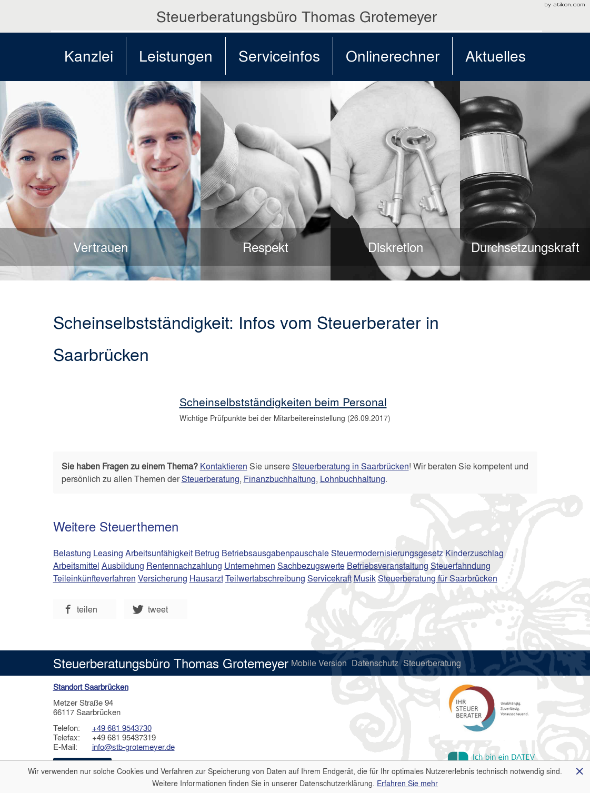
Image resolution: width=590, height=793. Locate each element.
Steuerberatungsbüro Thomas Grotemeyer (296, 16)
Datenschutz (376, 663)
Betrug (207, 553)
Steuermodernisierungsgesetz (387, 553)
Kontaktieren (223, 466)
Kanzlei (88, 55)
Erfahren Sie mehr (407, 783)
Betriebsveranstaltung (387, 565)
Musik (365, 578)
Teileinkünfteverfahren (94, 578)
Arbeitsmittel (76, 565)
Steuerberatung (210, 479)
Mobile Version (320, 663)
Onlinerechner (392, 55)
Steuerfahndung (461, 565)
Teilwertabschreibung (265, 578)
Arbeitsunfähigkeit (159, 553)
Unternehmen (249, 565)
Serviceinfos (279, 55)
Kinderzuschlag (474, 553)
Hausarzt (206, 578)
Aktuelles (495, 55)
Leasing (108, 553)
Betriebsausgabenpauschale (275, 553)
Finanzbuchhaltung (280, 479)
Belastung (72, 553)
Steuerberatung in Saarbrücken (350, 466)
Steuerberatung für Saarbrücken (437, 578)
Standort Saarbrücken (90, 686)
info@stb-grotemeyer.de (133, 746)
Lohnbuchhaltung (352, 479)
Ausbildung (123, 565)
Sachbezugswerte (311, 565)
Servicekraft (329, 578)
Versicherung (162, 578)
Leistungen (176, 55)
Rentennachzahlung (184, 565)
